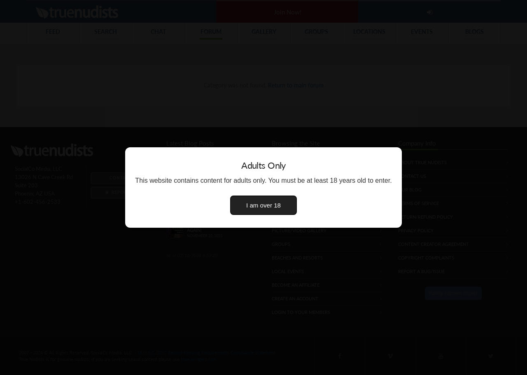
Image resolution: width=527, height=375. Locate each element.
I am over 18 (263, 205)
